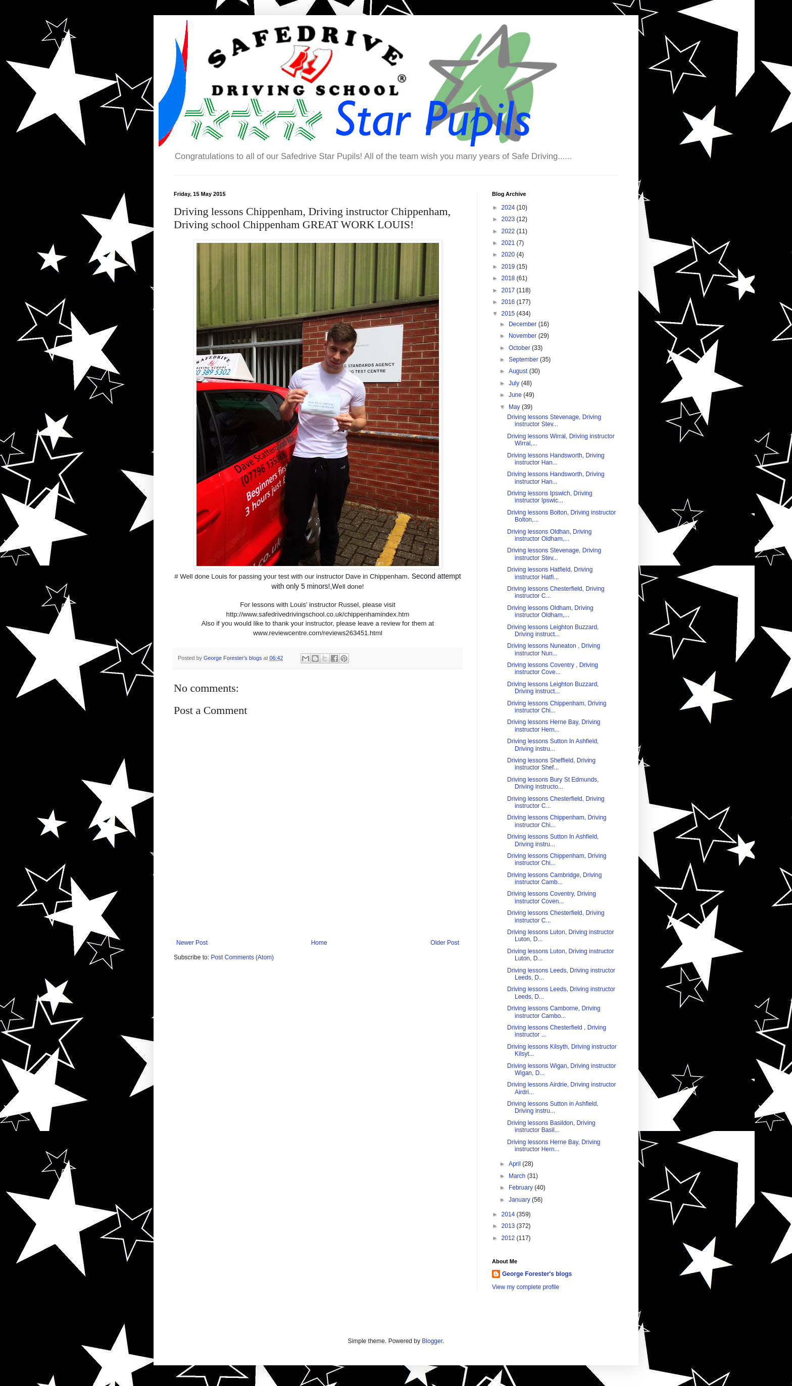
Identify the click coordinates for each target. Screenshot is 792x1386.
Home (319, 942)
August (519, 371)
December (523, 324)
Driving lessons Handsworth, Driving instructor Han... (556, 459)
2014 (509, 1214)
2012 (509, 1238)
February (521, 1187)
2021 (509, 242)
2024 (509, 207)
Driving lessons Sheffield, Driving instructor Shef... (551, 764)
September (524, 359)
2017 (509, 290)
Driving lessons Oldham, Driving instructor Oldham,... (550, 611)
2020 (509, 254)
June (516, 394)
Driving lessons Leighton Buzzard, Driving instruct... (553, 631)
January (520, 1199)
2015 (509, 313)
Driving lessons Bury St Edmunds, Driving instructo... (553, 783)
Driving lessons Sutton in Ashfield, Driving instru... (553, 1107)
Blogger (432, 1341)
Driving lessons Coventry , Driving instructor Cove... (552, 668)
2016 (509, 301)
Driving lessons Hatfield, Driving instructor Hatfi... (549, 573)
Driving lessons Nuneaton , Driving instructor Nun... (553, 649)
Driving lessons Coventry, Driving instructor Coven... (551, 897)
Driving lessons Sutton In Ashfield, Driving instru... (553, 745)
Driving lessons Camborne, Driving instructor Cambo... (554, 1012)
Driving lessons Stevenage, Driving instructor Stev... (554, 421)
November (523, 335)
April (515, 1163)
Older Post (444, 942)
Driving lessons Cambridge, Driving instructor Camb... (554, 878)
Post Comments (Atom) (242, 957)
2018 (509, 278)
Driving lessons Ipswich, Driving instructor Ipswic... (549, 497)
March (518, 1175)
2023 (509, 219)
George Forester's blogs (537, 1273)
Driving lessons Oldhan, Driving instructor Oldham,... (549, 535)
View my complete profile (525, 1287)
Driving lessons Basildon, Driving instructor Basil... (551, 1126)
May (515, 406)
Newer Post (192, 942)
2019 (509, 266)
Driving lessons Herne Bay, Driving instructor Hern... (554, 725)
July (515, 383)
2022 (509, 231)
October (520, 347)
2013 (509, 1225)
